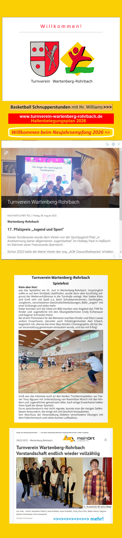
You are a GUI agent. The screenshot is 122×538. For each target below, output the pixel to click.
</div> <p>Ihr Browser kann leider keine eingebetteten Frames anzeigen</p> (61, 59)
